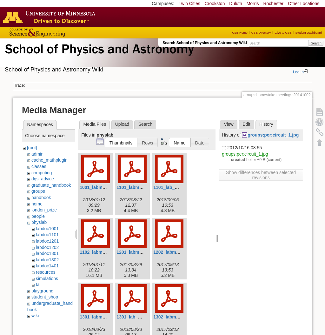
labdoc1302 (47, 259)
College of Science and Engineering (57, 32)
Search (316, 43)
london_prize (44, 209)
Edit (246, 124)
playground (42, 290)
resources (45, 272)
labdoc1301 (47, 253)
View (229, 124)
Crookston (215, 3)
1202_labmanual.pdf (174, 252)
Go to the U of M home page (51, 17)
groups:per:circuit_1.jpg (273, 134)
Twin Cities (189, 3)
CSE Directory (261, 32)
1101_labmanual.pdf (137, 187)
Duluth (235, 3)
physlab (39, 222)
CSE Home (239, 32)
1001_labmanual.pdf (101, 187)
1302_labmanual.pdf (174, 316)
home (37, 203)
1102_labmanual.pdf (101, 252)
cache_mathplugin (49, 160)
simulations (47, 278)
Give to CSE (283, 32)
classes (38, 166)
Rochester (273, 3)
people (38, 216)
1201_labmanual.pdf (137, 252)
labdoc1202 (47, 247)
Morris (253, 3)
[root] (32, 147)
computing (41, 172)
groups (38, 191)
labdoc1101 (47, 234)
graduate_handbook (51, 185)
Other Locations (303, 3)
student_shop (44, 296)
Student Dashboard (308, 32)
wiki (35, 315)
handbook (41, 197)
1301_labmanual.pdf (101, 316)
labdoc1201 (47, 241)
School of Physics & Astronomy (98, 56)
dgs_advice (42, 178)
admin (37, 154)
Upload (122, 124)
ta (38, 284)
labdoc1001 (47, 228)
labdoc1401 (47, 265)
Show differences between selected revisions (261, 175)
